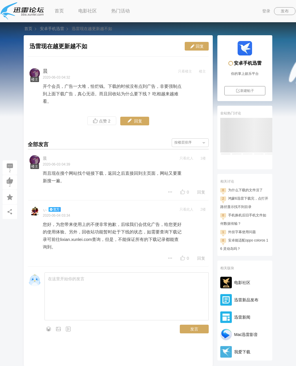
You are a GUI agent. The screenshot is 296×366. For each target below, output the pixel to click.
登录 (266, 11)
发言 (194, 329)
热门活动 (120, 10)
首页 (59, 10)
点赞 (101, 120)
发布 (285, 11)
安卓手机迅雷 (52, 28)
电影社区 (87, 10)
